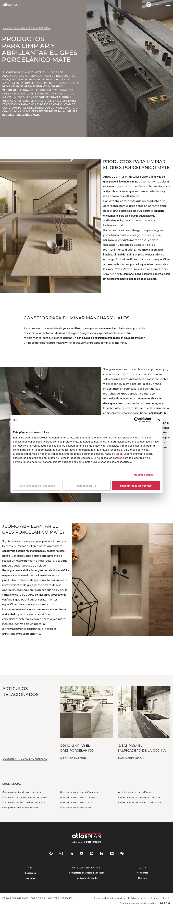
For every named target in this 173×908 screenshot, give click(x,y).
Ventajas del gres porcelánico (134, 792)
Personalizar (86, 485)
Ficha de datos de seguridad (110, 898)
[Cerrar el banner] (159, 420)
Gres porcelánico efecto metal (77, 807)
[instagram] (61, 853)
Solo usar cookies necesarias (37, 485)
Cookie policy (158, 898)
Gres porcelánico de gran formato (21, 792)
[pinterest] (91, 853)
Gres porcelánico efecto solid (76, 802)
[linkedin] (71, 853)
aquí (119, 453)
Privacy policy (139, 898)
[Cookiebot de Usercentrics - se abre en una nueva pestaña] (136, 419)
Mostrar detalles (144, 474)
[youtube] (81, 853)
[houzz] (102, 853)
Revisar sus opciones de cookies (138, 903)
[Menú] (168, 4)
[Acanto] (165, 903)
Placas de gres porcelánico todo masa (139, 802)
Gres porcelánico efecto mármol (20, 807)
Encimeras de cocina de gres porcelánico (25, 797)
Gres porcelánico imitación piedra (79, 792)
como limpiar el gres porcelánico (28, 107)
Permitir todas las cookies (136, 485)
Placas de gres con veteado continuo (139, 797)
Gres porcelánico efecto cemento (79, 797)
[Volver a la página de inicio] (72, 5)
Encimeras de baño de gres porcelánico (24, 802)
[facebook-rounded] (51, 853)
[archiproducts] (112, 853)
